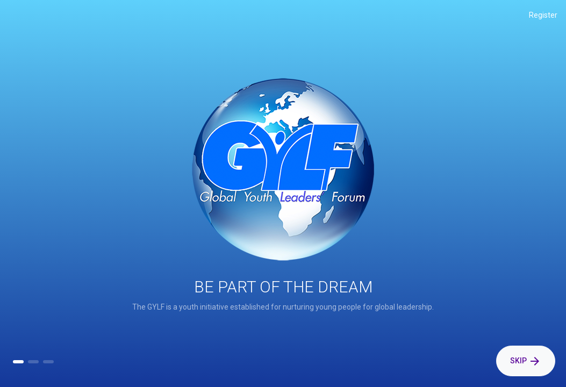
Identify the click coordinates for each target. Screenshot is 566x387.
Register (543, 15)
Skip (525, 361)
